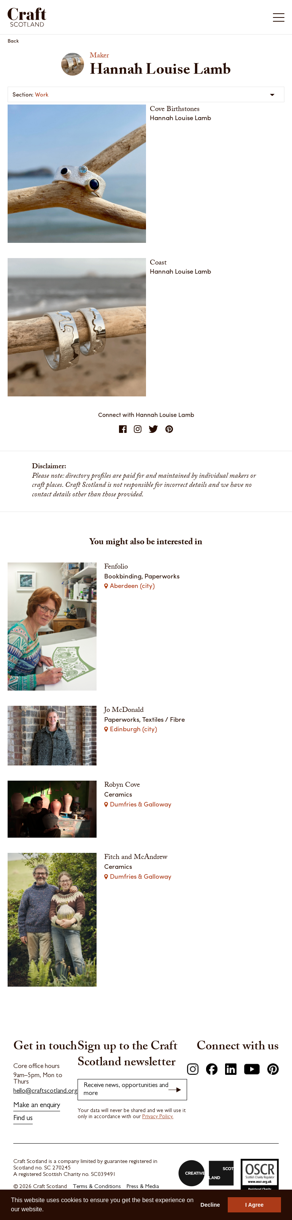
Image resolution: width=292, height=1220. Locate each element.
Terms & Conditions (97, 1187)
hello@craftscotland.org (45, 1091)
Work (42, 94)
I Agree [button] (254, 1205)
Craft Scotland (27, 17)
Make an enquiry (36, 1105)
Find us (23, 1118)
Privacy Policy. (157, 1117)
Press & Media (143, 1187)
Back (13, 40)
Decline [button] (210, 1205)
